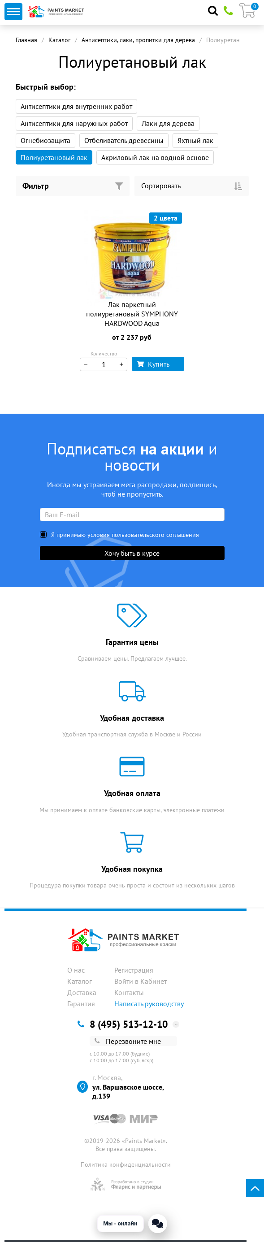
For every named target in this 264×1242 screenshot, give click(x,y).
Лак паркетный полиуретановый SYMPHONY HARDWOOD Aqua (132, 314)
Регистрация (133, 969)
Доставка (81, 992)
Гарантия (81, 1003)
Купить (153, 363)
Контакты (129, 992)
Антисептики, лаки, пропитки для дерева (138, 40)
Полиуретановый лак (54, 157)
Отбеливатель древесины (124, 140)
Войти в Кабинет (140, 981)
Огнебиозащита (45, 140)
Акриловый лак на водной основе (155, 157)
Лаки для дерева (168, 123)
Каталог (59, 40)
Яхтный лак (195, 140)
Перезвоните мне (128, 1041)
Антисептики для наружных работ (74, 123)
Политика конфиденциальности (126, 1164)
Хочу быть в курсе (132, 553)
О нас (76, 969)
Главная (26, 40)
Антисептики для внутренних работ (76, 106)
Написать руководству (149, 1003)
